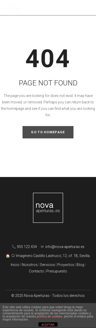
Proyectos (65, 265)
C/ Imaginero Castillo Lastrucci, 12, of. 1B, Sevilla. (51, 256)
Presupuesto (56, 271)
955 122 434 (27, 247)
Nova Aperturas (36, 296)
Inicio (15, 265)
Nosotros (30, 265)
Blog (81, 265)
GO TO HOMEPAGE (48, 132)
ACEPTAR (48, 324)
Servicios (48, 265)
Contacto (36, 271)
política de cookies (49, 316)
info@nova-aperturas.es (64, 247)
